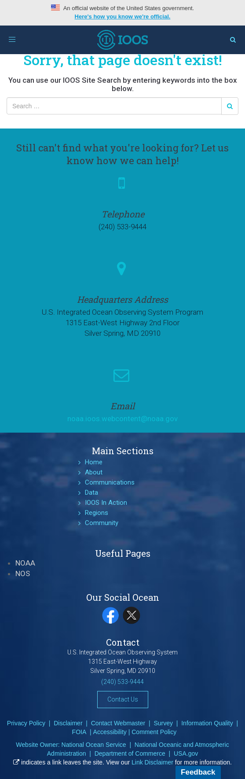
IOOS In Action (106, 503)
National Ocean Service (94, 744)
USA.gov (186, 753)
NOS (22, 573)
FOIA (79, 731)
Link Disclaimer (152, 762)
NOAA (25, 563)
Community (101, 523)
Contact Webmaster (118, 723)
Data (91, 492)
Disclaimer (68, 723)
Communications (110, 482)
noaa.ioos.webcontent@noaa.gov (122, 418)
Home (93, 462)
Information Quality (207, 723)
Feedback (198, 772)
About (93, 472)
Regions (96, 513)
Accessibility (110, 731)
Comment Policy (154, 731)
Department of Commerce (130, 753)
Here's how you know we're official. (123, 16)
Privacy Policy (26, 723)
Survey (163, 723)
